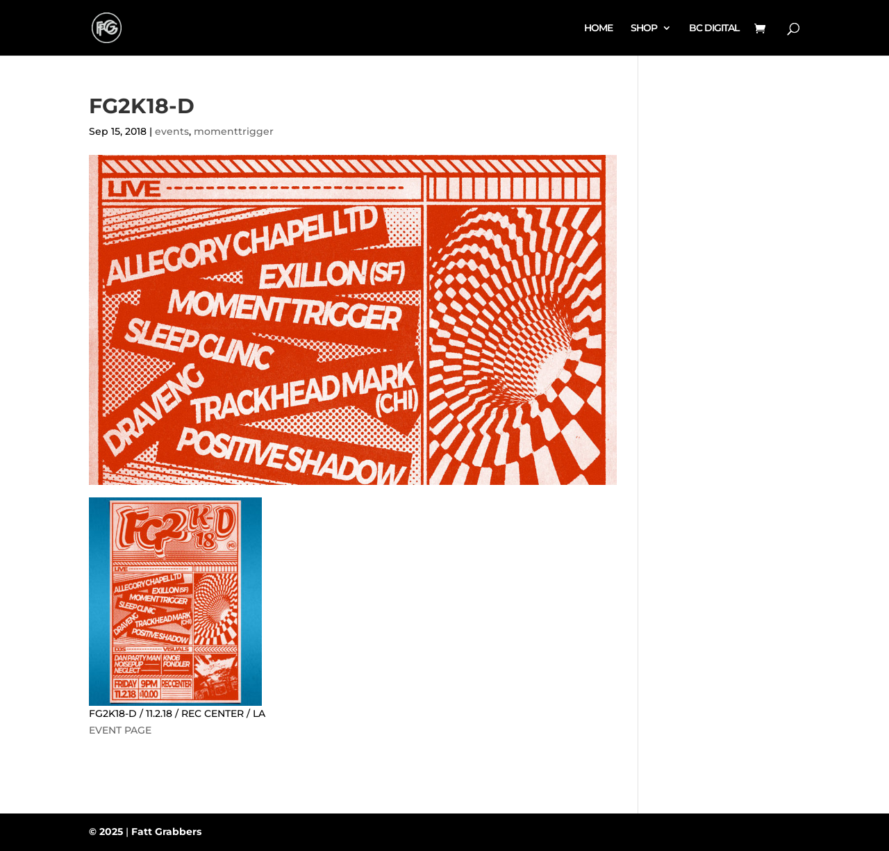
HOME (598, 28)
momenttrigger (234, 131)
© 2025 (106, 831)
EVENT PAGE (120, 730)
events (172, 131)
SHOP (644, 28)
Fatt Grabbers (166, 831)
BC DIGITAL (714, 28)
